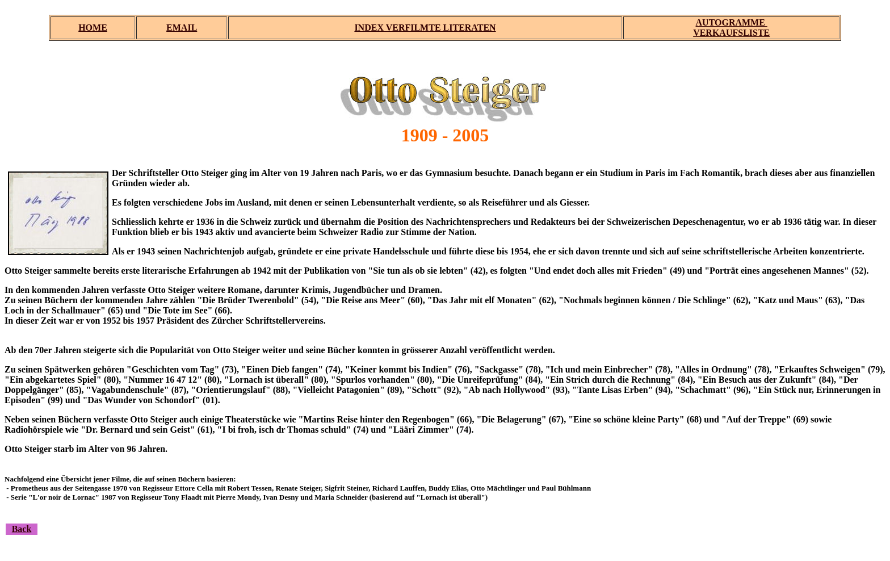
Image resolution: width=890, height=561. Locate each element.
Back (22, 529)
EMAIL (181, 27)
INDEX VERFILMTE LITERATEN (425, 27)
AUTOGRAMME (731, 22)
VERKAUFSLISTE (731, 32)
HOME (92, 27)
